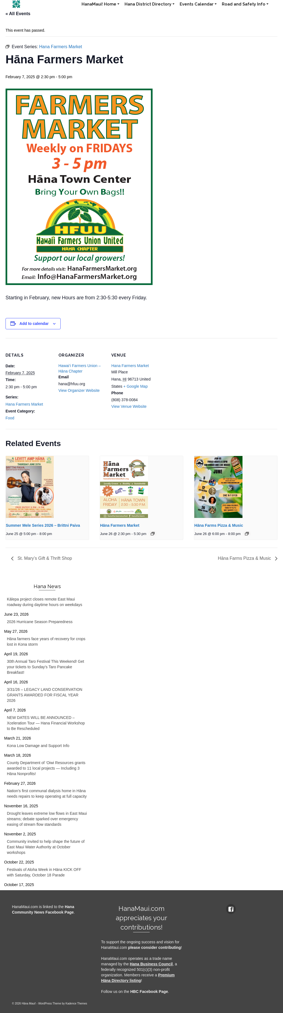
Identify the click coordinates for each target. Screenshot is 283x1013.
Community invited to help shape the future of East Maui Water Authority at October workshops (46, 847)
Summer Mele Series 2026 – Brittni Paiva (43, 525)
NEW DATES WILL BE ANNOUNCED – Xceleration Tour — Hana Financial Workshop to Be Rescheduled (46, 723)
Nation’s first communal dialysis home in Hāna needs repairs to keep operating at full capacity (47, 794)
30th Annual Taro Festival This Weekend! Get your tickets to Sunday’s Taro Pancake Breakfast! (45, 667)
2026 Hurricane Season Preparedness (39, 622)
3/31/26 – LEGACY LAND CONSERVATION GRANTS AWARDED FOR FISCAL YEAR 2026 (44, 695)
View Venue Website (129, 406)
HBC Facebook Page (149, 991)
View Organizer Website (79, 390)
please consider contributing (154, 947)
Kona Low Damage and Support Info (38, 745)
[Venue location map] (193, 376)
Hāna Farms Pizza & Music (218, 525)
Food (10, 418)
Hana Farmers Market (24, 404)
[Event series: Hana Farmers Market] (153, 533)
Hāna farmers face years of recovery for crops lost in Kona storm (46, 642)
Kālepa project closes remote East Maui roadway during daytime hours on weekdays (44, 602)
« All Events (18, 13)
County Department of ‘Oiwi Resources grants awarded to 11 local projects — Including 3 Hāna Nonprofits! (46, 768)
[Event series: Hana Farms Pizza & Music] (247, 533)
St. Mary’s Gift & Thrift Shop (44, 558)
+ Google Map (135, 386)
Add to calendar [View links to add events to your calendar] (34, 323)
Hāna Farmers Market (119, 525)
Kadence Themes (76, 1003)
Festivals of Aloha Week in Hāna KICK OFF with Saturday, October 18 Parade (44, 872)
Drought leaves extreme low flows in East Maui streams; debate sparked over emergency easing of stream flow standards (47, 819)
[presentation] (47, 487)
